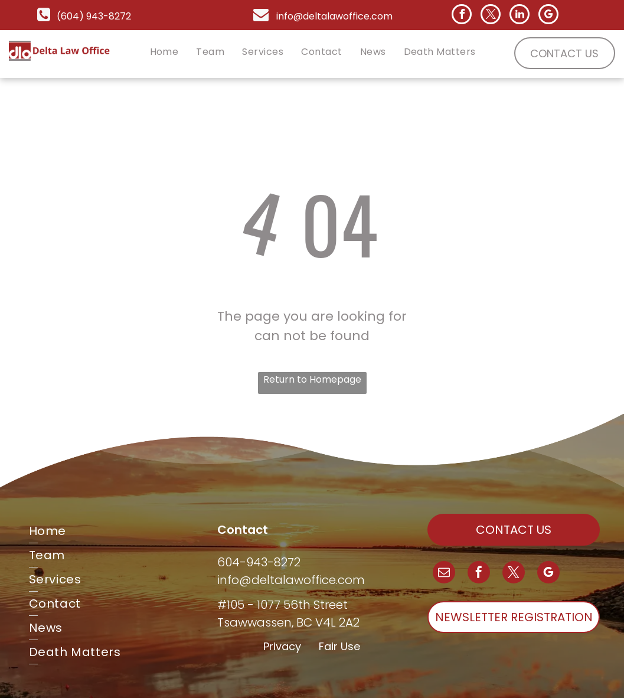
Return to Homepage (312, 379)
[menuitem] (164, 51)
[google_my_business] (548, 15)
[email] (444, 573)
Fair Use (339, 646)
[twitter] (491, 15)
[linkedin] (519, 15)
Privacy (282, 646)
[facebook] (462, 15)
